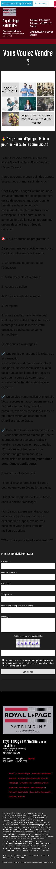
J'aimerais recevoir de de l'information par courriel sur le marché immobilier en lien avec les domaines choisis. (28, 663)
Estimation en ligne (41, 783)
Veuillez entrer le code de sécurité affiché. (28, 636)
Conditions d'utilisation (17, 796)
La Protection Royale (23, 773)
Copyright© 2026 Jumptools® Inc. (13, 862)
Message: (5, 616)
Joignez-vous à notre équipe (19, 787)
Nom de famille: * (9, 572)
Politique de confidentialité (18, 792)
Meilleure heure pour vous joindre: (17, 605)
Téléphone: (6, 594)
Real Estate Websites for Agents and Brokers (38, 862)
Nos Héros (12, 778)
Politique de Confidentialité (41, 773)
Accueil (11, 773)
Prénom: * (5, 561)
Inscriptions (22, 778)
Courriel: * (5, 583)
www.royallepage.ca (38, 787)
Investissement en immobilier (37, 778)
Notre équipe (13, 783)
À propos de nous (26, 783)
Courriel (33, 26)
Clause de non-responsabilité (40, 792)
